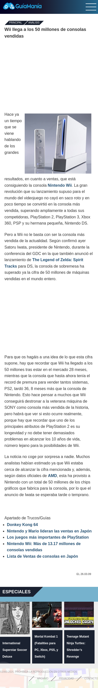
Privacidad (66, 678)
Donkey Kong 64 (22, 525)
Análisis (33, 23)
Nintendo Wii (60, 185)
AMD (52, 476)
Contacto (91, 678)
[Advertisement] (49, 75)
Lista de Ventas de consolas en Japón (42, 556)
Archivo (42, 678)
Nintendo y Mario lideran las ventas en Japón (49, 531)
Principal (15, 23)
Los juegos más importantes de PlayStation (48, 537)
